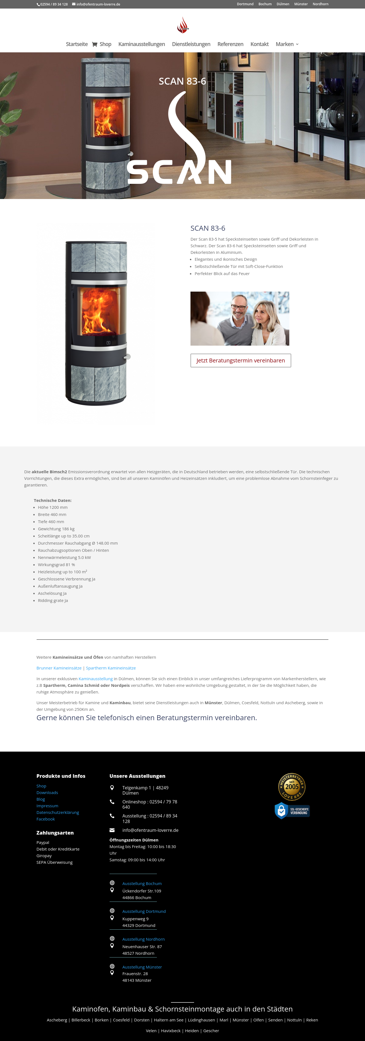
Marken (285, 45)
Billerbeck (81, 1020)
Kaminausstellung (96, 678)
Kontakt (259, 45)
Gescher (211, 1030)
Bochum (265, 4)
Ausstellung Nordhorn (143, 939)
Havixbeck (171, 1030)
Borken (101, 1020)
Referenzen (230, 45)
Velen (151, 1030)
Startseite (77, 45)
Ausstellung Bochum (142, 883)
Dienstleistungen (191, 45)
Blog (41, 799)
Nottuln (294, 1020)
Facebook (46, 819)
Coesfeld (121, 1020)
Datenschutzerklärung (58, 812)
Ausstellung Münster (142, 967)
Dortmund (245, 4)
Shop (105, 45)
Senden (275, 1020)
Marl (224, 1020)
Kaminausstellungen (141, 45)
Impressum (47, 805)
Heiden (192, 1030)
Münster (301, 4)
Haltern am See (168, 1020)
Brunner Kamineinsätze (59, 668)
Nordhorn (320, 4)
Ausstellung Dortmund (144, 911)
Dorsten (141, 1020)
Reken (312, 1020)
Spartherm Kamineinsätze (111, 668)
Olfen (258, 1020)
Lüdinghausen (201, 1020)
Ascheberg (57, 1020)
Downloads (47, 792)
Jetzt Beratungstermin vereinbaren (241, 360)
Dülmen (283, 4)
